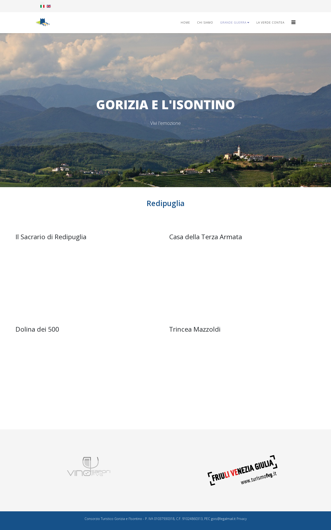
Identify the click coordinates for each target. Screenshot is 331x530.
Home (185, 23)
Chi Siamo (205, 23)
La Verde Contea (270, 23)
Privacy (242, 518)
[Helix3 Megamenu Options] (293, 22)
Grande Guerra (233, 23)
